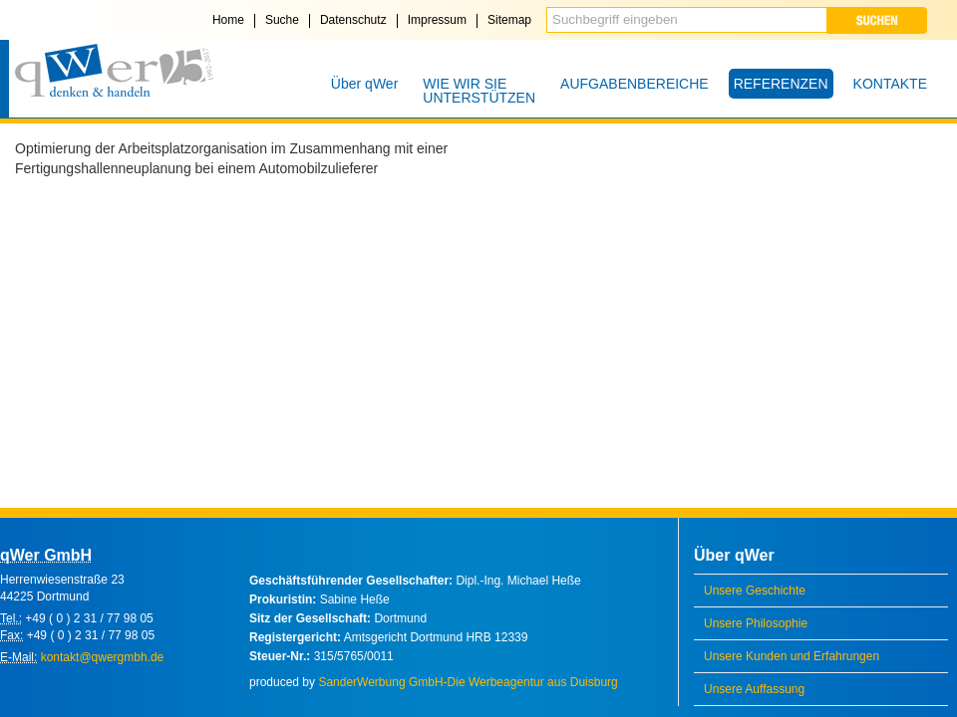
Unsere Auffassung (754, 689)
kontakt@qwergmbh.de (102, 657)
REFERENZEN (781, 84)
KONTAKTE (890, 84)
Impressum (437, 20)
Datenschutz (353, 20)
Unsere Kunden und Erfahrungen (791, 656)
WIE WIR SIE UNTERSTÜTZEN (479, 91)
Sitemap (509, 20)
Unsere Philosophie (755, 623)
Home (228, 20)
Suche (282, 20)
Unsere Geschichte (754, 591)
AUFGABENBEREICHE (634, 84)
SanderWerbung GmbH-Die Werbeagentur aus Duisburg (467, 682)
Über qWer (364, 84)
